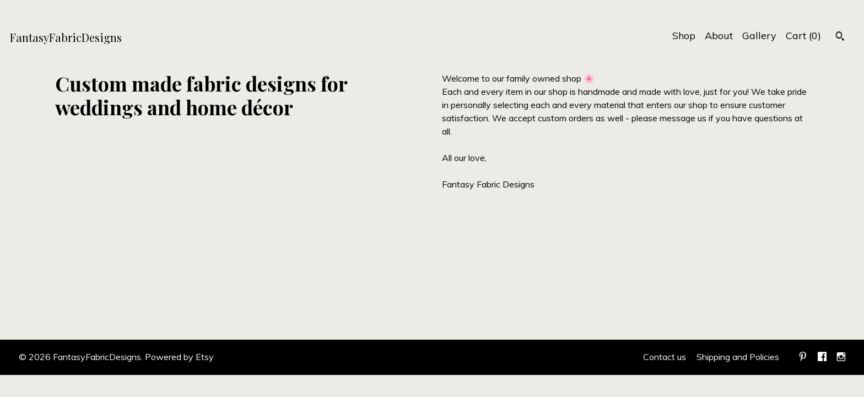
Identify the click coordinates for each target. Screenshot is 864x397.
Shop (683, 35)
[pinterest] (802, 357)
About (719, 35)
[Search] (840, 37)
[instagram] (841, 357)
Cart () (803, 35)
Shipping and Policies (737, 356)
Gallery (759, 35)
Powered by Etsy (179, 356)
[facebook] (822, 357)
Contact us (664, 356)
